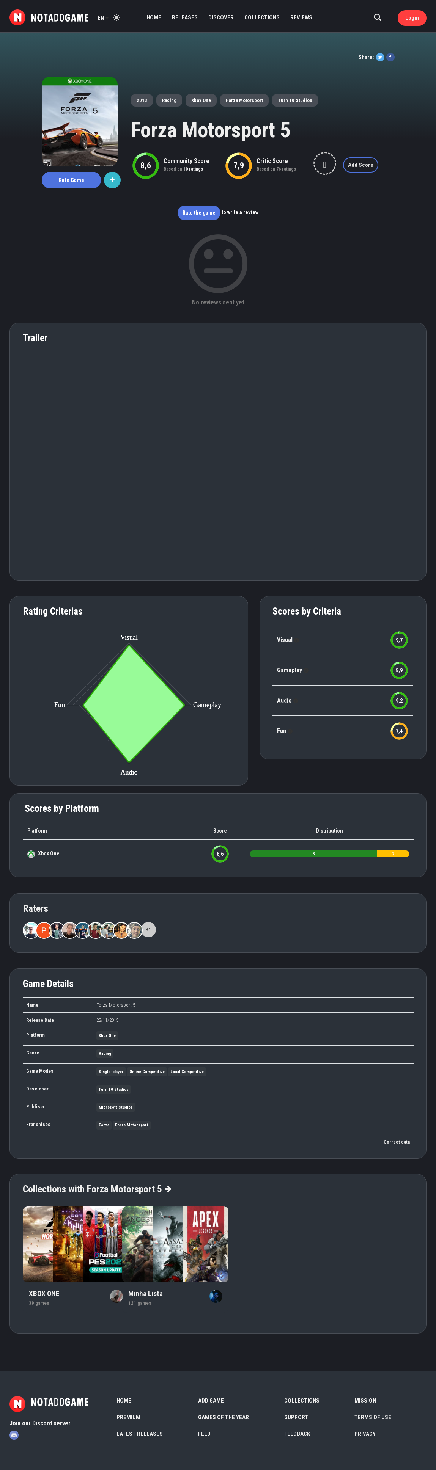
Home (153, 17)
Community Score (186, 161)
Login (412, 17)
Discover (221, 17)
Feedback (297, 1434)
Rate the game (199, 213)
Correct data (397, 1142)
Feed (204, 1434)
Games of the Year (223, 1417)
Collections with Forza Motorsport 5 (97, 1189)
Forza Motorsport (244, 100)
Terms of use (372, 1417)
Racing (169, 100)
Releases (185, 17)
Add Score (360, 165)
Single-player (111, 1071)
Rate (71, 180)
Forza (104, 1125)
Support (296, 1417)
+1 (148, 929)
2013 (142, 100)
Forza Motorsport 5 (211, 130)
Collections (262, 17)
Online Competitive (147, 1071)
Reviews (301, 17)
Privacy (365, 1434)
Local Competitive (187, 1071)
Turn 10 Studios (295, 100)
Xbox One (201, 100)
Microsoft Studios (116, 1107)
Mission (365, 1400)
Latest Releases (139, 1434)
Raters (35, 908)
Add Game (211, 1400)
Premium (128, 1417)
